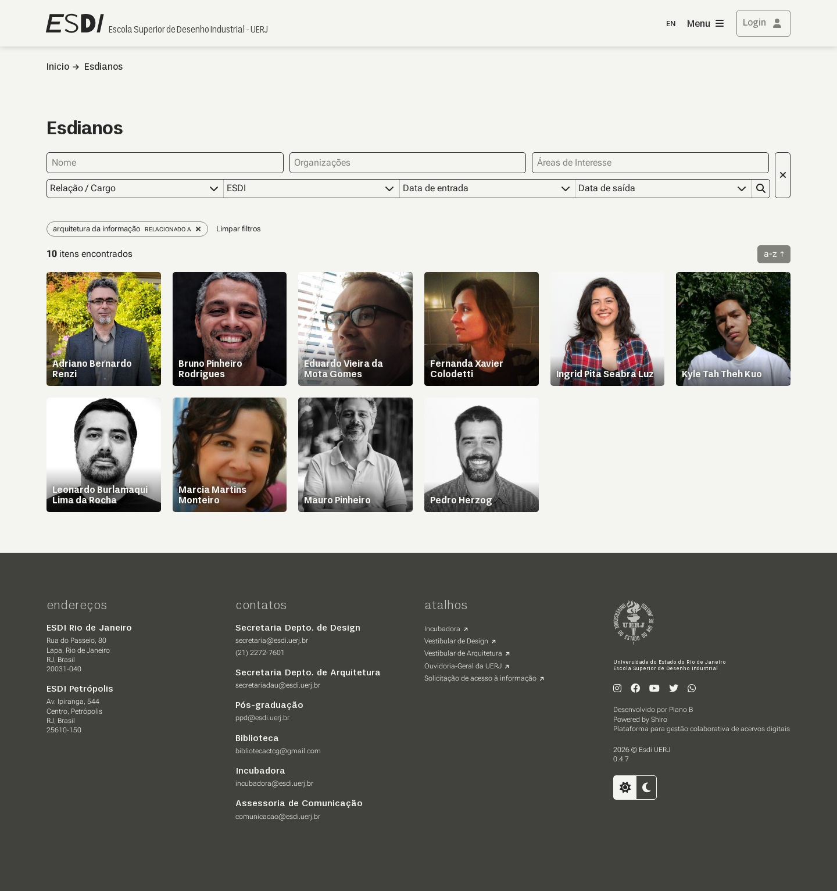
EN (670, 24)
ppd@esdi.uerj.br (262, 718)
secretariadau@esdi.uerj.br (277, 685)
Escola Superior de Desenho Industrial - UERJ (188, 30)
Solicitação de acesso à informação (480, 678)
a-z (770, 253)
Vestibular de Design (456, 641)
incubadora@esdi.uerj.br (274, 783)
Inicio (57, 67)
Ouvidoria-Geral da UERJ (463, 666)
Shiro (659, 719)
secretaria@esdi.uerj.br (271, 640)
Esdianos (103, 67)
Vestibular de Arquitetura (463, 653)
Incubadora (442, 629)
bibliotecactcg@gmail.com (278, 751)
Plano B (681, 710)
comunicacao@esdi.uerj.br (277, 817)
